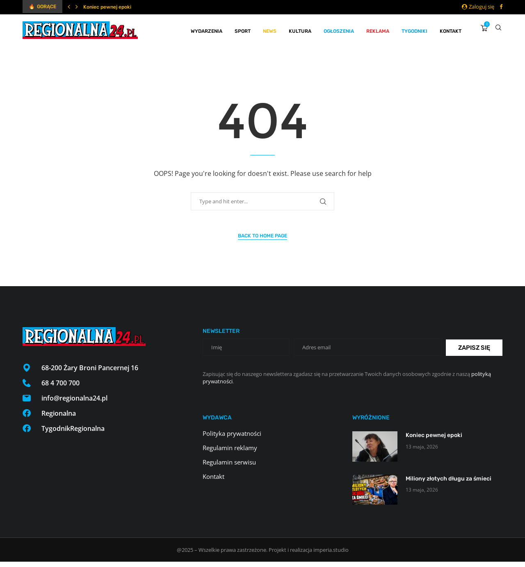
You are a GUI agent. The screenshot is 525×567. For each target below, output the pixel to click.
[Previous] (69, 6)
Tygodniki (414, 30)
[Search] (498, 30)
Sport (243, 30)
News (269, 30)
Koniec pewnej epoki (107, 7)
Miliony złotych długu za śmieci (448, 483)
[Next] (76, 6)
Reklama (377, 30)
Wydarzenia (206, 30)
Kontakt (450, 30)
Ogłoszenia (339, 30)
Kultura (300, 30)
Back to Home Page (262, 241)
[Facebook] (501, 6)
